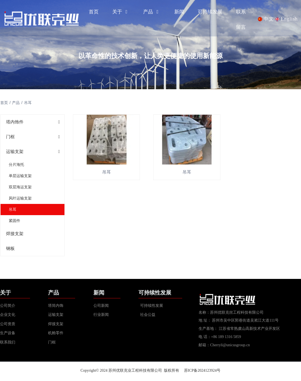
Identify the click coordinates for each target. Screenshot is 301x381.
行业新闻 (101, 316)
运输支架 (14, 151)
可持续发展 (210, 12)
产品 (152, 12)
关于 (121, 12)
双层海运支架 (19, 187)
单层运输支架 (19, 176)
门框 (10, 137)
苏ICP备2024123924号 (202, 372)
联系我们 (7, 344)
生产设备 (8, 335)
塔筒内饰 (55, 307)
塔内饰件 (14, 122)
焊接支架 (14, 234)
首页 (94, 12)
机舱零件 (55, 335)
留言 (241, 27)
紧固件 (14, 221)
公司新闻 (101, 307)
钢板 (10, 248)
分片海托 (16, 165)
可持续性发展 (151, 307)
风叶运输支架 (19, 198)
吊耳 (12, 209)
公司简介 (7, 307)
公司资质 (7, 326)
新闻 (179, 12)
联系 (241, 12)
